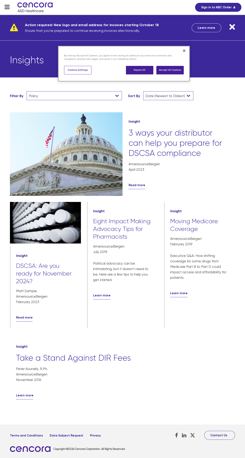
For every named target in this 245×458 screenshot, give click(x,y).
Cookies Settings (78, 70)
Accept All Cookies (170, 70)
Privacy (95, 435)
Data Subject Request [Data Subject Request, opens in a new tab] (66, 435)
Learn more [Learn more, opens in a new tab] (206, 28)
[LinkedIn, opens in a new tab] (184, 435)
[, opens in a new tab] (32, 449)
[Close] (184, 50)
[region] (124, 64)
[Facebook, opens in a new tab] (176, 435)
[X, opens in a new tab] (192, 435)
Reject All (139, 70)
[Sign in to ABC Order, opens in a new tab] (218, 7)
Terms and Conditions (26, 435)
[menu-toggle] (7, 6)
